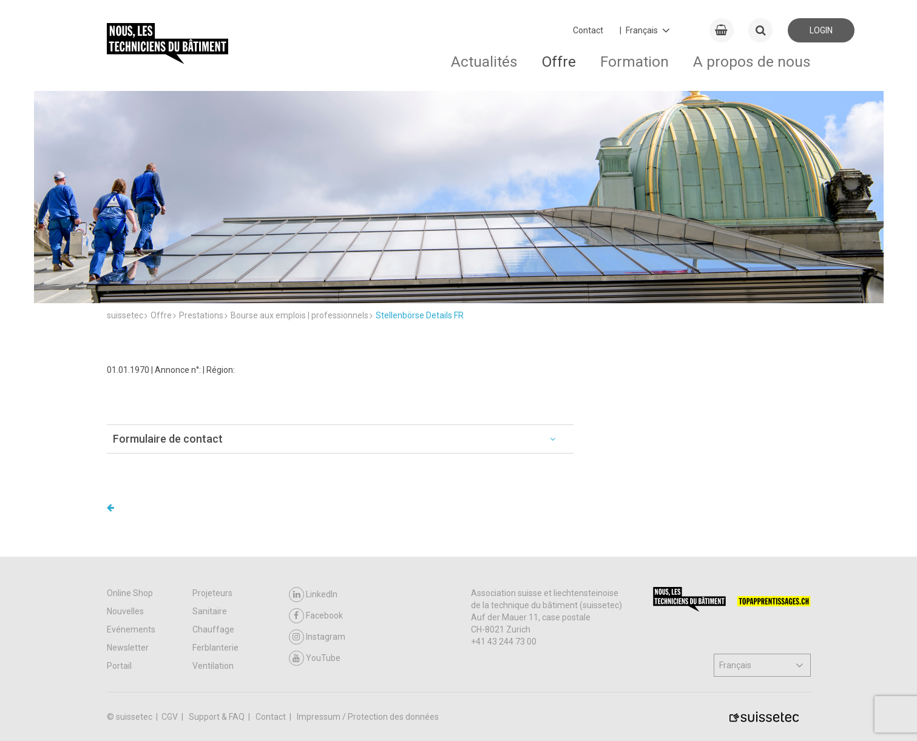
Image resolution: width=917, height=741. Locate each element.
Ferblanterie (215, 647)
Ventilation (213, 666)
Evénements (131, 629)
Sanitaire (209, 611)
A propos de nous (752, 61)
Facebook (316, 615)
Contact (588, 30)
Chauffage (213, 629)
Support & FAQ (217, 717)
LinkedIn (313, 594)
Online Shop (130, 593)
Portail (119, 666)
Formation (634, 61)
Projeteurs (212, 593)
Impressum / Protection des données (368, 717)
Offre (559, 61)
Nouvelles (125, 611)
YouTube (314, 658)
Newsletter (128, 647)
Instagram (317, 637)
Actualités (484, 61)
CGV (170, 717)
